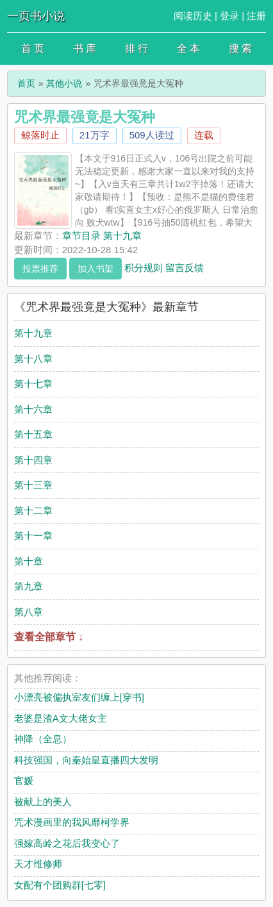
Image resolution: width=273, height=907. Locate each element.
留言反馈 (184, 267)
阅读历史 (193, 15)
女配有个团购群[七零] (60, 884)
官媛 (23, 780)
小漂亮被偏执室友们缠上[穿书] (79, 697)
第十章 (28, 561)
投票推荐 (40, 268)
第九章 (28, 586)
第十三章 (33, 484)
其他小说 (64, 83)
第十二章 (33, 510)
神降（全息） (43, 738)
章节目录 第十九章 (102, 235)
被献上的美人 (43, 801)
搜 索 (240, 48)
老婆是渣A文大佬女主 (60, 718)
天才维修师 (38, 863)
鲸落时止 (40, 134)
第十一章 (33, 535)
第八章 (28, 611)
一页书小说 (36, 16)
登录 (229, 15)
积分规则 (143, 267)
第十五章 (33, 434)
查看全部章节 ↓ (48, 636)
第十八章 (33, 358)
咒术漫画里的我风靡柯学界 (71, 822)
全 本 (188, 48)
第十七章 (33, 383)
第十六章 (33, 409)
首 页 (32, 48)
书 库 (84, 48)
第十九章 (33, 333)
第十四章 (33, 459)
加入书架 (95, 268)
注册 (256, 15)
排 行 (136, 48)
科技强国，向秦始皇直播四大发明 (86, 759)
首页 (26, 83)
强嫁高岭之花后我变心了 (67, 843)
